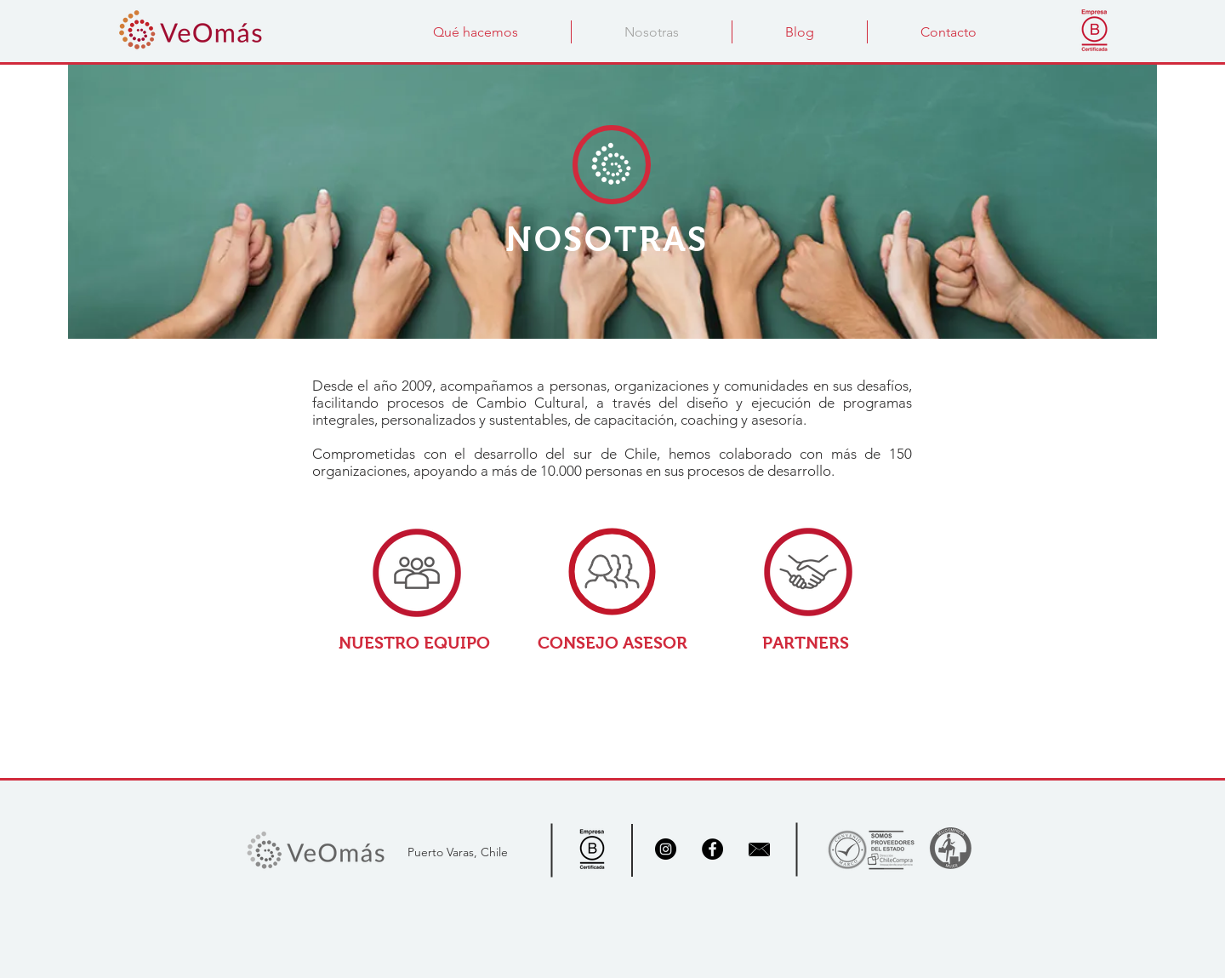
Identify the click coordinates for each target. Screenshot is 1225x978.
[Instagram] (665, 849)
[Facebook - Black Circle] (712, 849)
